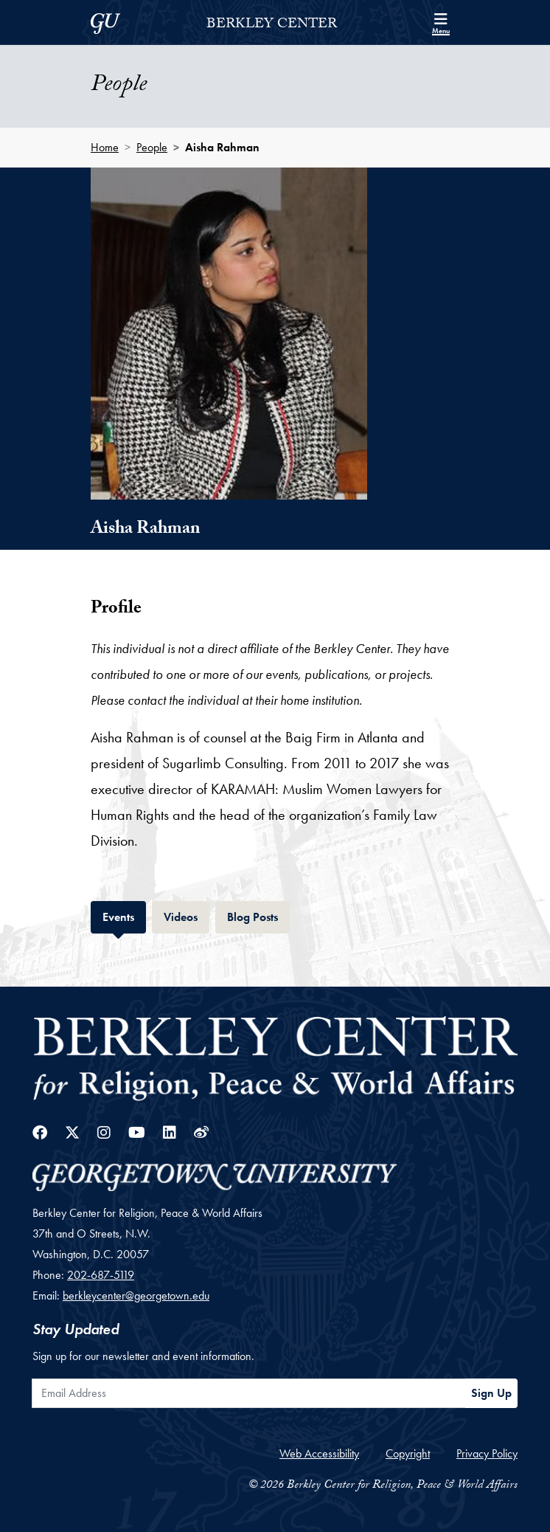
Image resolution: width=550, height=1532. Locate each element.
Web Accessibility (319, 1453)
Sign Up (491, 1393)
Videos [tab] (186, 915)
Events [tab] (124, 915)
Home (105, 147)
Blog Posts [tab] (258, 915)
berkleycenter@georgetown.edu (136, 1295)
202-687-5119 (100, 1275)
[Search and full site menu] (440, 22)
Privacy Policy (487, 1453)
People (151, 147)
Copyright (408, 1453)
